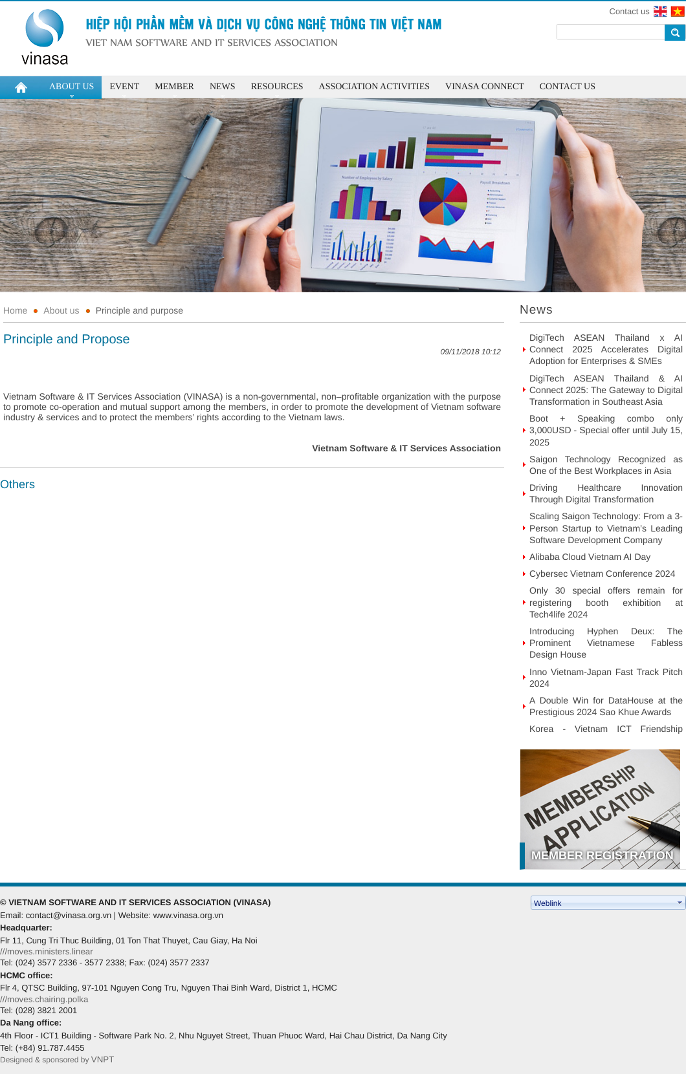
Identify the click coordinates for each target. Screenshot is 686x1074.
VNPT (103, 1059)
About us (61, 310)
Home (15, 310)
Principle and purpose (139, 310)
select (680, 903)
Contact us (630, 11)
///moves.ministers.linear (46, 951)
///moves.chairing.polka (44, 999)
